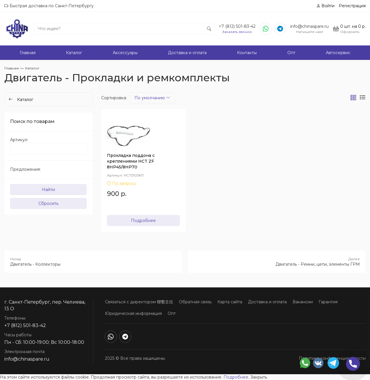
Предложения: (25, 169)
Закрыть (258, 377)
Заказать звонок (237, 32)
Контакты (247, 52)
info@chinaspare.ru (309, 26)
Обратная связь (195, 301)
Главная (28, 52)
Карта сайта (229, 301)
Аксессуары (125, 52)
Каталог (74, 52)
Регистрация (352, 5)
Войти (325, 5)
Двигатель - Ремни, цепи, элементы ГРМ (277, 261)
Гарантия (328, 301)
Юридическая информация (133, 313)
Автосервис (338, 52)
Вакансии (303, 301)
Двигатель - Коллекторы (93, 261)
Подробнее (143, 220)
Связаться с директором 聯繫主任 (139, 301)
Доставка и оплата (187, 52)
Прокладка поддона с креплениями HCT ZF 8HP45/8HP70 (131, 161)
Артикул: (19, 139)
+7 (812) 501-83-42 (237, 26)
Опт (291, 52)
